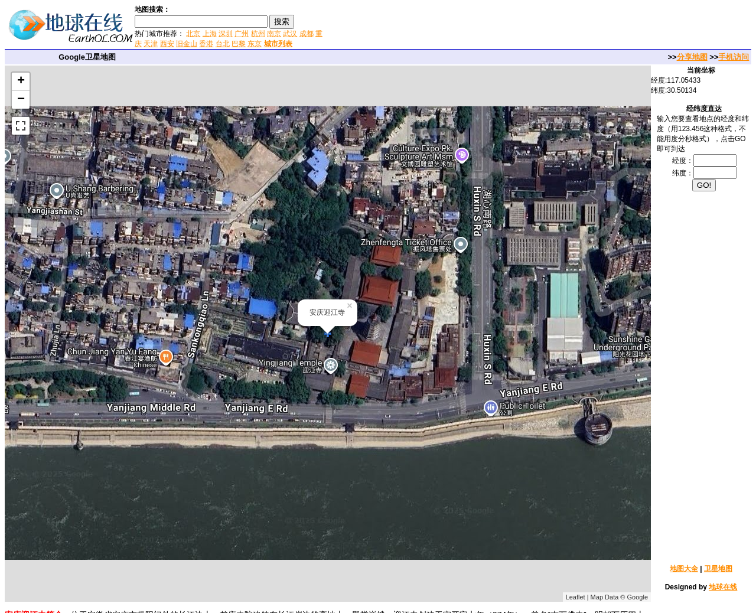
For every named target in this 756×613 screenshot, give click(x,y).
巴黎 (239, 44)
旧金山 (186, 44)
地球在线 (723, 587)
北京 (193, 34)
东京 (254, 44)
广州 (241, 34)
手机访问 (733, 57)
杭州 (258, 34)
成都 (306, 34)
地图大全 (684, 569)
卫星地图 (718, 569)
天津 (151, 44)
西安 (167, 44)
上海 (210, 34)
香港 (206, 44)
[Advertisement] (466, 26)
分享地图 (692, 57)
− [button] (21, 100)
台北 (223, 44)
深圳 (226, 34)
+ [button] (21, 81)
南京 (274, 34)
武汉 (290, 34)
